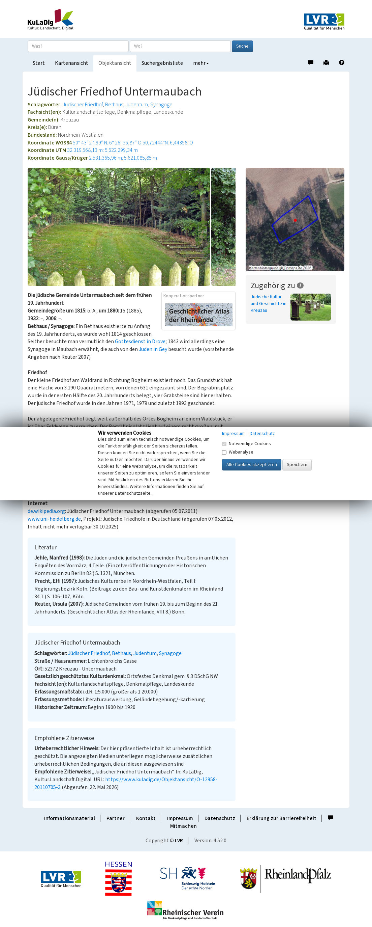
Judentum (136, 104)
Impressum (180, 818)
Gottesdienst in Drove (140, 341)
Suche (242, 46)
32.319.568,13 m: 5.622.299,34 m (102, 150)
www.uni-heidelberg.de (54, 519)
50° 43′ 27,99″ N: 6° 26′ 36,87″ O (107, 142)
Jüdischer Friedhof (83, 104)
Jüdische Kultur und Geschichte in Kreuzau (268, 304)
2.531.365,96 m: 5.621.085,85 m (123, 158)
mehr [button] (201, 63)
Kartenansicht (71, 63)
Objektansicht (114, 63)
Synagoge (161, 104)
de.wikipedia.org (46, 511)
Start (39, 63)
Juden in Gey (153, 349)
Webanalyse (237, 452)
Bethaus (114, 104)
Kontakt (146, 818)
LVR (179, 840)
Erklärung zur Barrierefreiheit (281, 818)
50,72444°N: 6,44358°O (168, 142)
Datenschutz (220, 818)
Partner (115, 818)
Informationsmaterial (69, 818)
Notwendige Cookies (246, 443)
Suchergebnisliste (162, 63)
